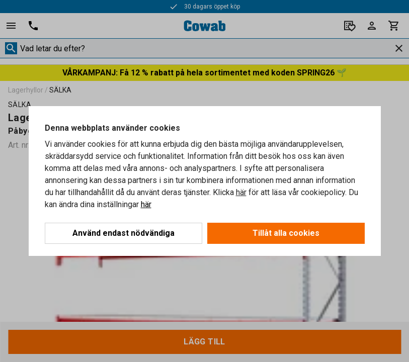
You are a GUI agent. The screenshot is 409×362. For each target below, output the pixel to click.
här (241, 192)
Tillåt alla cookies (286, 233)
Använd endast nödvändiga (123, 233)
